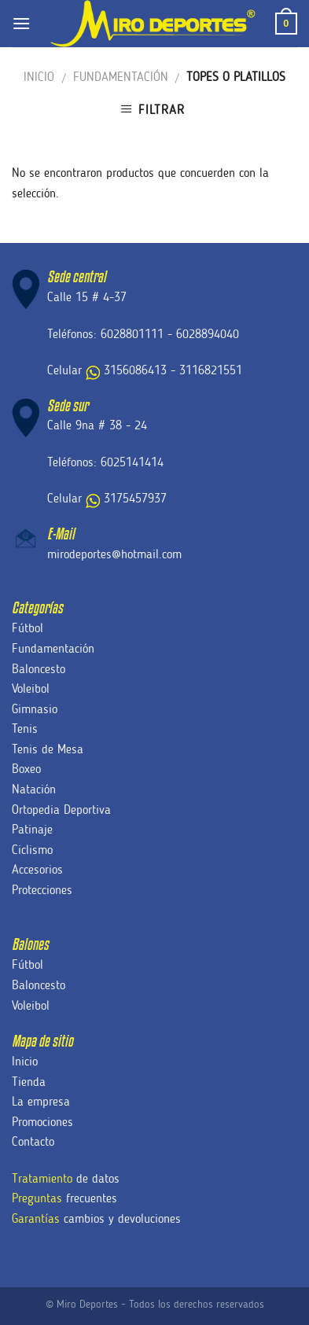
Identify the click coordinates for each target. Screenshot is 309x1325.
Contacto (33, 1141)
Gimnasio (34, 708)
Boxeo (26, 768)
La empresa (41, 1101)
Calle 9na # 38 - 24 (97, 425)
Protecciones (42, 889)
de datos (66, 1178)
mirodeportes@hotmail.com (114, 554)
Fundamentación (120, 76)
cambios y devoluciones (96, 1218)
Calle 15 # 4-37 (87, 296)
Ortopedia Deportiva (61, 809)
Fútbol (27, 627)
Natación (34, 789)
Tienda (29, 1081)
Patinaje (32, 829)
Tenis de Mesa (47, 749)
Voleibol (31, 688)
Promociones (42, 1121)
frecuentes (64, 1198)
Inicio (39, 76)
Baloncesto (38, 668)
